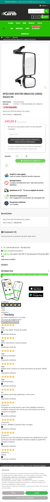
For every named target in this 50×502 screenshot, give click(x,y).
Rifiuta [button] (13, 493)
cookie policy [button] (28, 479)
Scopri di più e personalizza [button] (25, 498)
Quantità (8, 156)
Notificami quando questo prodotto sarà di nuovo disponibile (25, 141)
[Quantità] (22, 156)
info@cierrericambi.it (15, 251)
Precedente (5, 322)
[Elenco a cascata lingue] (43, 5)
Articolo (5, 104)
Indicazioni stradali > (8, 259)
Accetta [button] (36, 493)
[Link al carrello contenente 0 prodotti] (45, 17)
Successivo (14, 322)
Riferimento (7, 102)
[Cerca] (38, 11)
